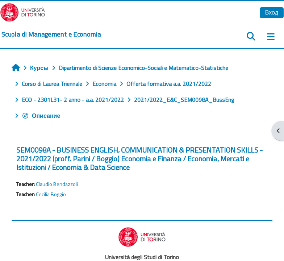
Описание (41, 115)
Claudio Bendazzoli (57, 184)
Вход (271, 12)
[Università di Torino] (22, 11)
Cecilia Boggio (51, 194)
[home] (51, 34)
